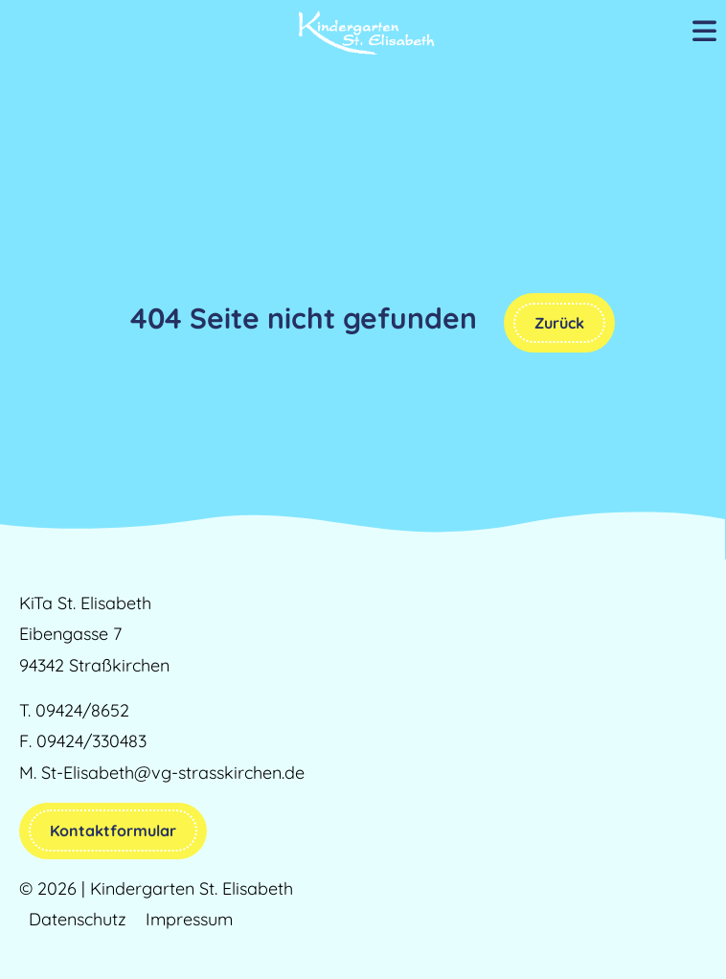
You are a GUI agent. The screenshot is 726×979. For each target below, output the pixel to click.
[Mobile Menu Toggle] (704, 32)
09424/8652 (82, 710)
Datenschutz (77, 919)
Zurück (559, 322)
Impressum (189, 919)
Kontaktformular (113, 830)
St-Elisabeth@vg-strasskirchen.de (173, 773)
